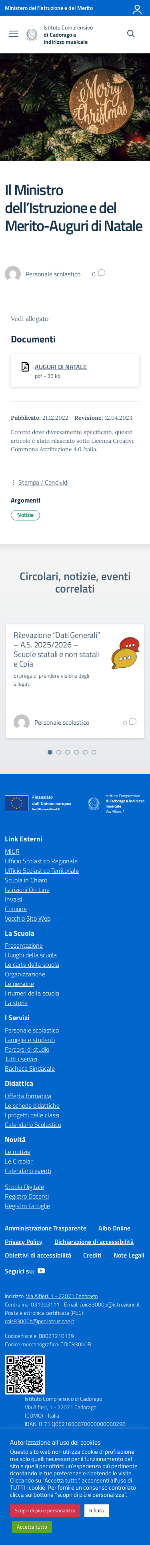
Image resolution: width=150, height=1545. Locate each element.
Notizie (25, 514)
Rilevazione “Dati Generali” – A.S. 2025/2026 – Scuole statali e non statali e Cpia (57, 649)
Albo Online (114, 1228)
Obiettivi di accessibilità (38, 1255)
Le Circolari (19, 1161)
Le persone (19, 983)
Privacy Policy (23, 1241)
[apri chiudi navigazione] (13, 34)
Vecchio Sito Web (27, 918)
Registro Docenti (27, 1196)
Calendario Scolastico (33, 1124)
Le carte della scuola (32, 964)
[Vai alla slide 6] (94, 752)
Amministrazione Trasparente (45, 1228)
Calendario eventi (28, 1170)
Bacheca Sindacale (30, 1068)
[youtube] (41, 1271)
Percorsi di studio (27, 1049)
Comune (16, 908)
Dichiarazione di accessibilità (94, 1241)
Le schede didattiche (32, 1105)
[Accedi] (137, 8)
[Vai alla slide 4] (76, 752)
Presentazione (24, 945)
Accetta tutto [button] (32, 1527)
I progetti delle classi (32, 1115)
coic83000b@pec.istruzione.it (39, 1321)
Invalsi (13, 899)
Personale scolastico (32, 1030)
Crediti (92, 1255)
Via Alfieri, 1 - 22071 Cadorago (62, 1296)
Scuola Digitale (24, 1186)
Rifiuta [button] (96, 1510)
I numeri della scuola (32, 993)
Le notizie (17, 1151)
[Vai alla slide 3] (67, 752)
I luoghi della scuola (31, 955)
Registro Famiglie (27, 1206)
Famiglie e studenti (30, 1039)
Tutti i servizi (21, 1059)
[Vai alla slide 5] (85, 752)
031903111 (45, 1304)
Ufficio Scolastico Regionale (41, 861)
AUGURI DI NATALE (61, 367)
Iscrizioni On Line (27, 889)
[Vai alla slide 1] (50, 752)
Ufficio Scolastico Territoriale (42, 870)
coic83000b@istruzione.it (110, 1304)
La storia (16, 1002)
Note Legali (129, 1255)
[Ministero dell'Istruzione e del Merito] (49, 8)
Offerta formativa (28, 1096)
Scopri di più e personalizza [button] (45, 1510)
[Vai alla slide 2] (58, 752)
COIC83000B (75, 1344)
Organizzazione (25, 974)
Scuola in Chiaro (26, 880)
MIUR (12, 851)
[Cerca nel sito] (131, 34)
